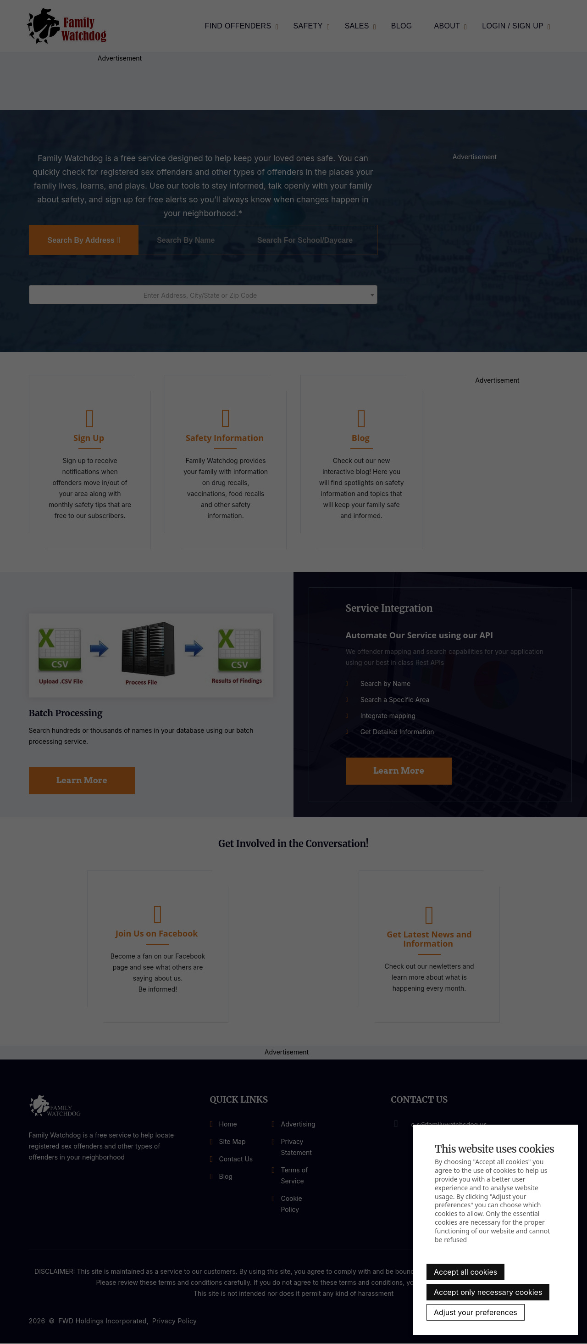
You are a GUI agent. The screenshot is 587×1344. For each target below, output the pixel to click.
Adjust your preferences (475, 1312)
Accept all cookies (465, 1272)
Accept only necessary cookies (488, 1292)
